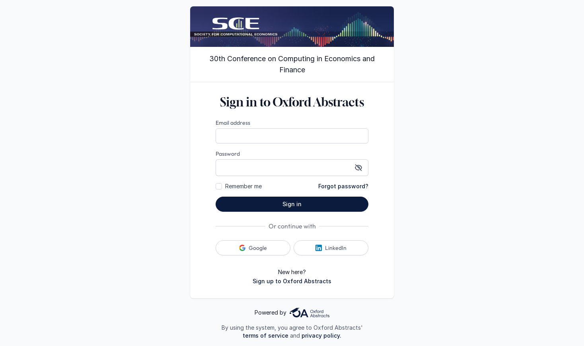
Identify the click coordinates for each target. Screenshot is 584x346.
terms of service (265, 335)
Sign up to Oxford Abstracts (292, 281)
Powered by (292, 312)
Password (228, 153)
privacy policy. (321, 335)
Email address (233, 122)
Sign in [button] (292, 204)
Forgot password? (343, 186)
